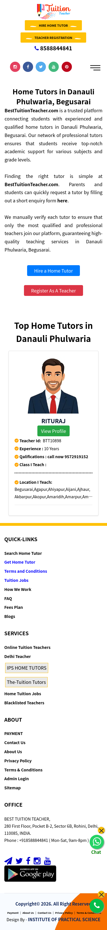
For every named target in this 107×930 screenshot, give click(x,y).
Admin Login (16, 778)
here (62, 200)
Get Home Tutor (19, 562)
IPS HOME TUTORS (27, 667)
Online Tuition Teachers (27, 647)
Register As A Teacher (53, 290)
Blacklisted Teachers (24, 702)
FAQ (8, 598)
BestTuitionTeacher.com (31, 110)
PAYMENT (13, 733)
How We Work (17, 589)
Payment (13, 913)
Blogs (9, 616)
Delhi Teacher (17, 656)
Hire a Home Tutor (53, 270)
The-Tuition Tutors (26, 681)
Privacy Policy (18, 760)
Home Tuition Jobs (22, 693)
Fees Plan (13, 607)
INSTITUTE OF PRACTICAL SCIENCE (64, 919)
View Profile (53, 430)
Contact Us (14, 742)
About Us (13, 751)
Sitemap (12, 787)
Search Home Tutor (23, 553)
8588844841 (53, 48)
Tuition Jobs (16, 580)
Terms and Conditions (25, 571)
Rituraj (53, 421)
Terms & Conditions (23, 770)
